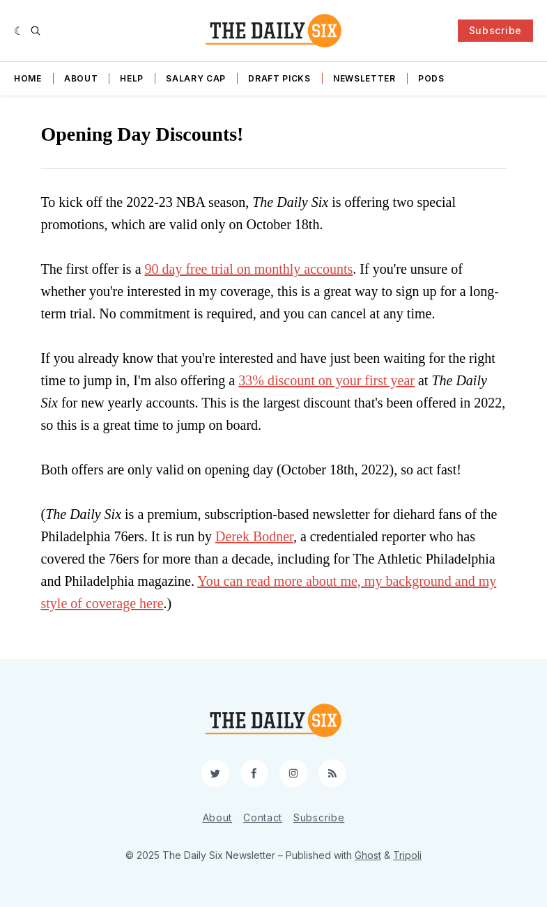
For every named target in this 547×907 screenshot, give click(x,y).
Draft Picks (279, 78)
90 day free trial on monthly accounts (249, 269)
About (81, 78)
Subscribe (495, 30)
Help (132, 78)
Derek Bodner (254, 536)
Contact (262, 817)
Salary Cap (196, 78)
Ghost (368, 855)
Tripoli (407, 855)
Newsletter (364, 78)
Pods (431, 78)
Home (28, 78)
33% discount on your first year (326, 380)
